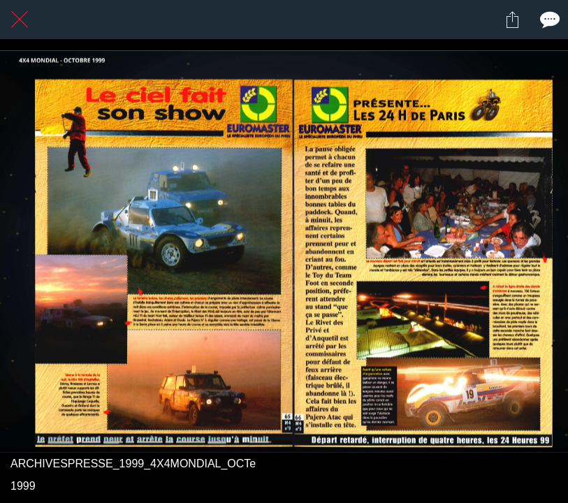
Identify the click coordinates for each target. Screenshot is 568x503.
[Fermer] (19, 19)
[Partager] (512, 19)
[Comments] (548, 19)
